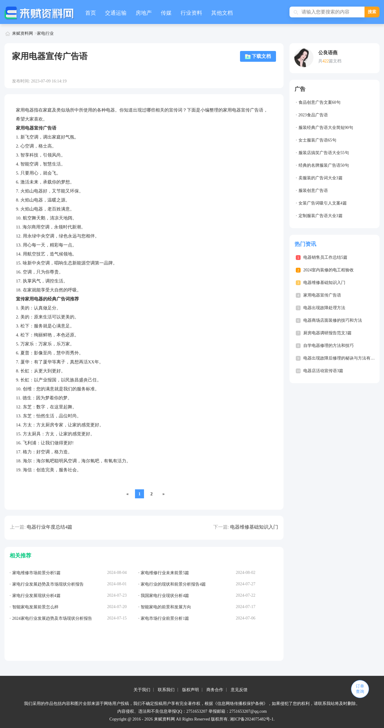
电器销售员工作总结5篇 (325, 257)
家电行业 (45, 33)
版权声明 (190, 690)
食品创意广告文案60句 (319, 102)
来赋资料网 (22, 33)
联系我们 (166, 690)
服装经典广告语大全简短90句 (325, 127)
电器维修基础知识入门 (254, 527)
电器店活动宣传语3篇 (323, 370)
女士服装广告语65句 (317, 140)
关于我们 (142, 690)
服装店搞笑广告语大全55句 (323, 153)
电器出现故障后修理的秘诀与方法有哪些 (341, 358)
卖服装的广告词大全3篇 (320, 178)
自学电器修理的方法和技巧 (328, 345)
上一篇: (18, 527)
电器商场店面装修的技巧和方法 (332, 320)
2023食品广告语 (313, 115)
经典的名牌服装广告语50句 (323, 165)
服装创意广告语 (313, 190)
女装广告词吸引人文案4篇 (322, 203)
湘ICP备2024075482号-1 (251, 719)
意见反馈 (239, 690)
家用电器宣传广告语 (322, 295)
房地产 (144, 13)
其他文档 (222, 13)
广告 (300, 89)
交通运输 (116, 13)
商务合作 (214, 690)
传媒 (166, 13)
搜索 (372, 12)
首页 (90, 13)
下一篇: (221, 527)
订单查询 (360, 689)
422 (325, 61)
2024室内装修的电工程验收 (328, 270)
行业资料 (191, 13)
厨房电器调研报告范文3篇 (327, 333)
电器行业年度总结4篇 (49, 527)
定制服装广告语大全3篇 (320, 215)
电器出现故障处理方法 (324, 308)
